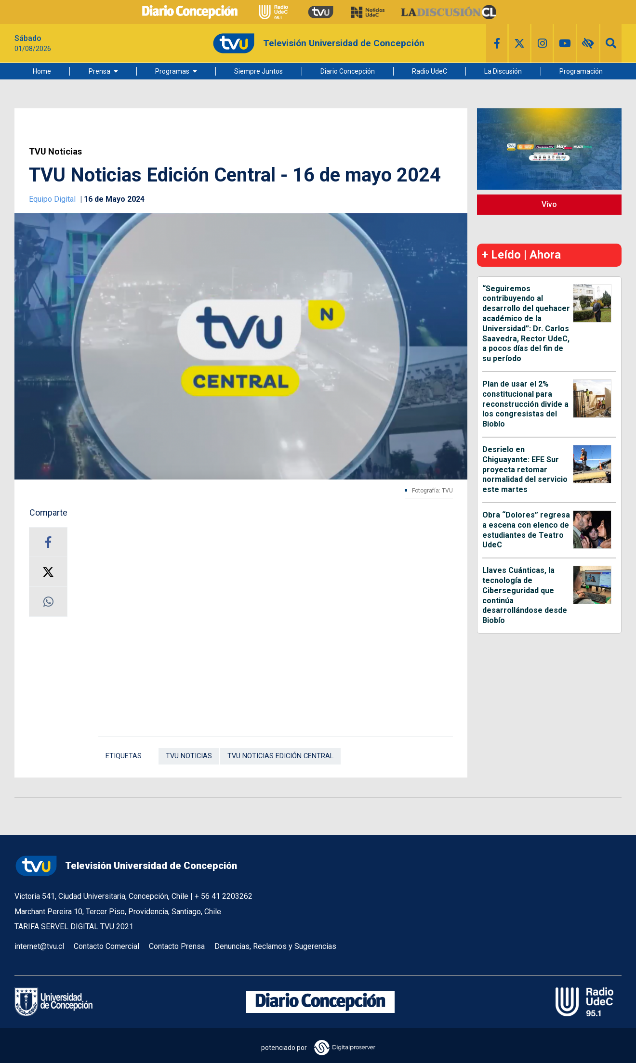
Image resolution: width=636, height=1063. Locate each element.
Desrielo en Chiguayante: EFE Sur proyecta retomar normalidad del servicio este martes (525, 469)
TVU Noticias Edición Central (280, 756)
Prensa (99, 71)
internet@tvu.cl (39, 946)
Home (42, 71)
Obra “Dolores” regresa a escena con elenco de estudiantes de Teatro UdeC (526, 529)
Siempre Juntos (258, 71)
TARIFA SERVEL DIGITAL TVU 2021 (73, 926)
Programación (581, 71)
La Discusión (503, 71)
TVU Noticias (55, 151)
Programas (172, 71)
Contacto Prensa (177, 946)
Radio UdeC (429, 71)
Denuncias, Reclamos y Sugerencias (275, 946)
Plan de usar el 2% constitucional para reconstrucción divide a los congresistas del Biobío (525, 403)
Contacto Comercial (106, 946)
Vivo (549, 204)
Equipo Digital (53, 199)
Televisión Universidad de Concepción (125, 866)
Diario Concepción (347, 71)
